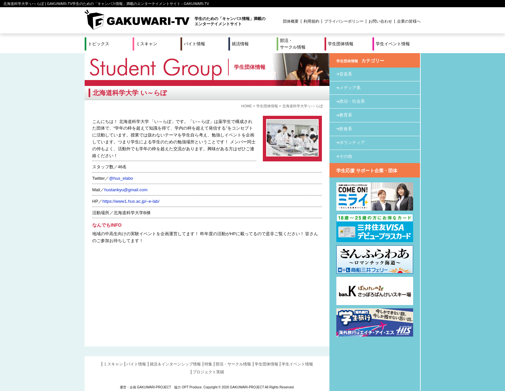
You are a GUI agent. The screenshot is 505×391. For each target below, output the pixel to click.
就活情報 (240, 43)
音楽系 (345, 74)
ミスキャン (146, 43)
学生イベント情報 (393, 43)
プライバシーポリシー (344, 21)
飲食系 (345, 128)
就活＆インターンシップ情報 (175, 364)
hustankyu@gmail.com (126, 189)
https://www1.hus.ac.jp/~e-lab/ (130, 201)
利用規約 (311, 21)
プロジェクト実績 (208, 372)
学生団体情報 (340, 43)
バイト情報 (194, 43)
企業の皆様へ (409, 21)
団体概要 (291, 21)
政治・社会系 (352, 101)
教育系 (345, 115)
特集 (208, 364)
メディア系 (350, 87)
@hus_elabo (121, 178)
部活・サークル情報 (292, 44)
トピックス (98, 43)
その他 (345, 156)
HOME (246, 106)
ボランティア (352, 142)
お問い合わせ (380, 21)
